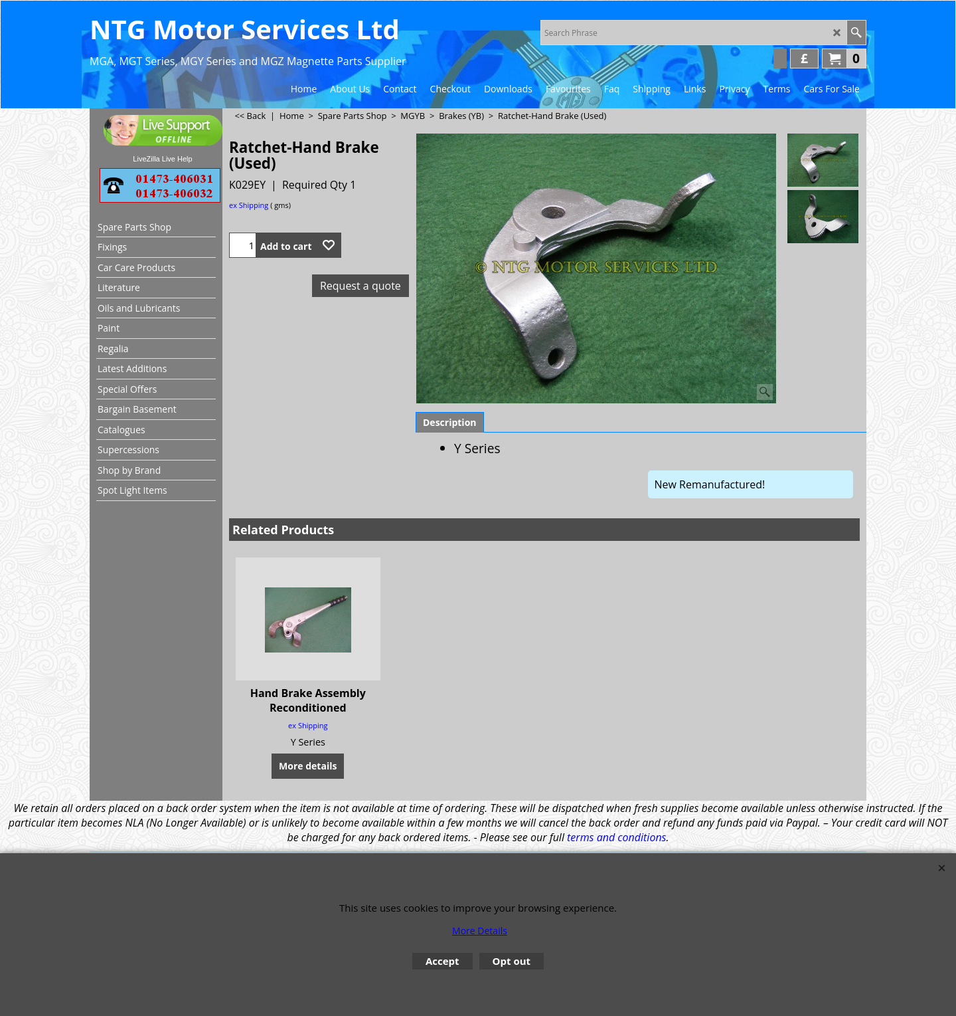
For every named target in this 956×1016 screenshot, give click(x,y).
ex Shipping (248, 205)
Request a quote (360, 285)
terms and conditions (616, 837)
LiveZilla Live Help (162, 159)
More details (308, 765)
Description (450, 422)
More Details (479, 930)
